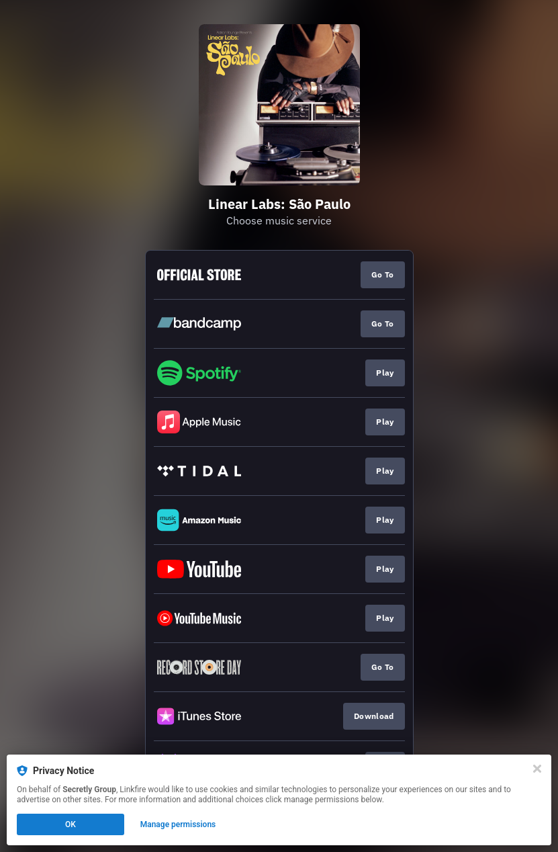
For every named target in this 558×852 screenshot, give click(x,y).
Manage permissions (178, 824)
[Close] (537, 768)
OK (70, 824)
